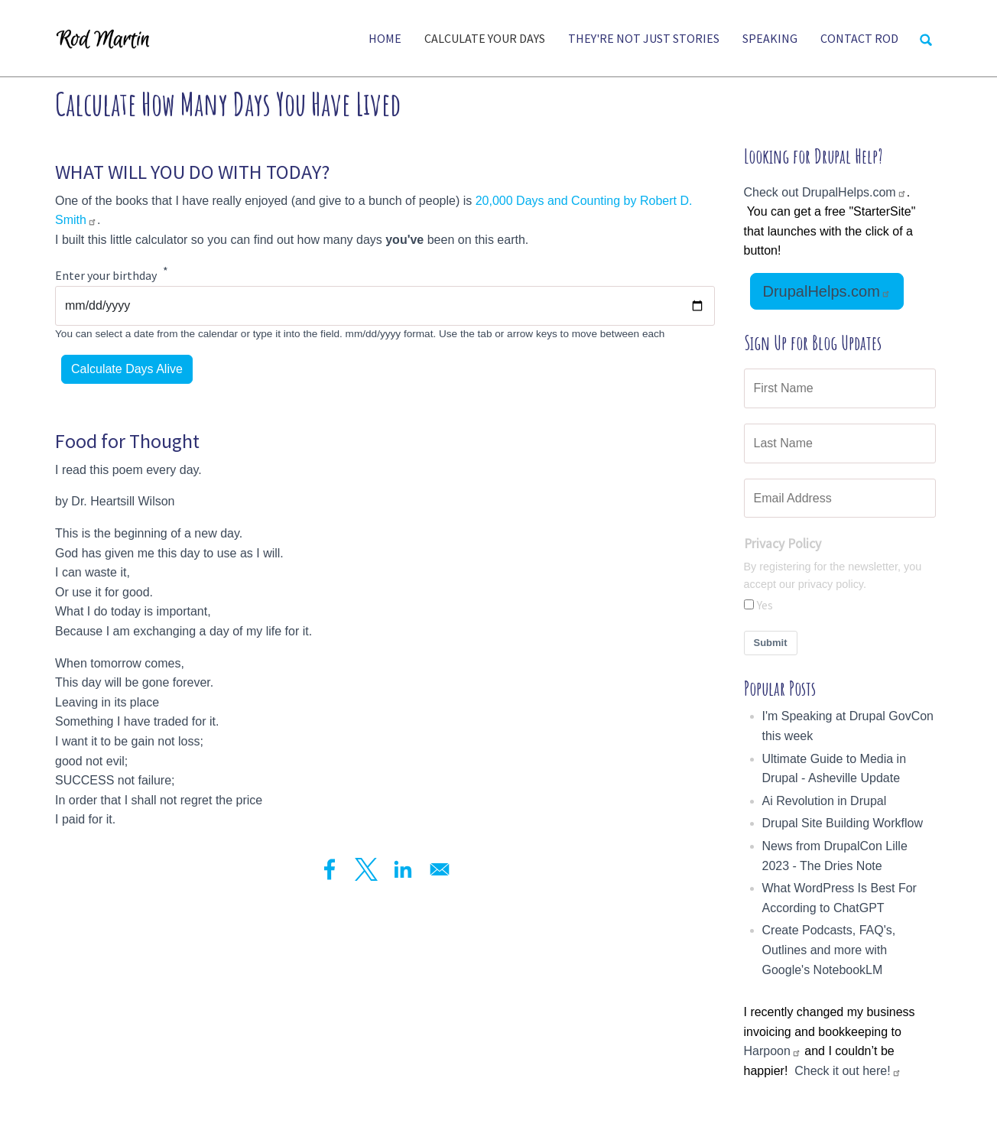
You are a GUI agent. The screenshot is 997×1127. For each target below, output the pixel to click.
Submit (771, 642)
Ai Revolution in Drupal (824, 800)
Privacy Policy (782, 543)
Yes (765, 604)
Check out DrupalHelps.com (825, 192)
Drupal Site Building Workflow (842, 823)
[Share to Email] (439, 869)
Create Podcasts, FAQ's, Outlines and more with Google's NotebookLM (829, 950)
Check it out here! (847, 1070)
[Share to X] (366, 869)
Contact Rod (859, 38)
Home (385, 38)
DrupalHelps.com (827, 291)
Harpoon (772, 1050)
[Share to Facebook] (329, 869)
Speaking (769, 38)
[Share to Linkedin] (403, 869)
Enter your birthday (106, 276)
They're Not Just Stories (643, 38)
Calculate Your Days (484, 38)
